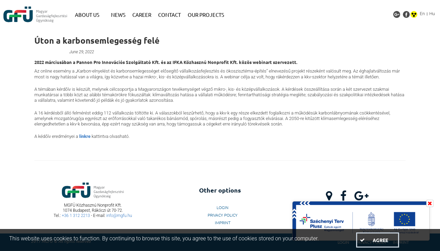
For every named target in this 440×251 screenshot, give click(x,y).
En (422, 13)
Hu (432, 13)
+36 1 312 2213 (76, 215)
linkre (84, 136)
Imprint (223, 222)
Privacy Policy (223, 215)
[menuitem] (90, 14)
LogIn (223, 207)
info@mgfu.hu (119, 215)
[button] (377, 240)
